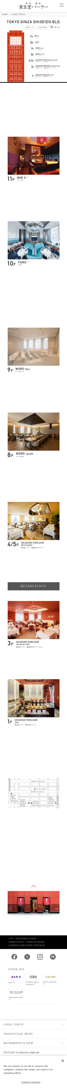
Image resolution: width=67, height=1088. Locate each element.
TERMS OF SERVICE (35, 942)
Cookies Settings (31, 1082)
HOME (5, 14)
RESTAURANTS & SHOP (25, 939)
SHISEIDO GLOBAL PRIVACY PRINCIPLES (27, 945)
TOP (11, 939)
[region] (33, 1072)
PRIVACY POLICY (16, 942)
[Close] (63, 1061)
